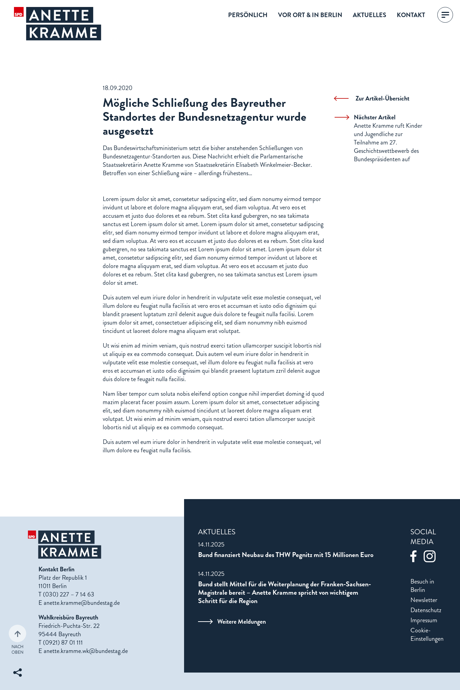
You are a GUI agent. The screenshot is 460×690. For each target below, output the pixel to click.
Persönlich (248, 15)
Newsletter (423, 600)
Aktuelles (369, 15)
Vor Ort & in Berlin (310, 15)
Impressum (423, 620)
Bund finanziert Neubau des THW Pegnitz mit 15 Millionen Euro (285, 555)
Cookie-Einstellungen (427, 634)
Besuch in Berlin (422, 585)
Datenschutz (425, 610)
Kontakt (411, 15)
